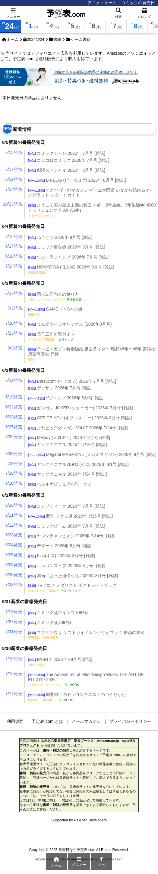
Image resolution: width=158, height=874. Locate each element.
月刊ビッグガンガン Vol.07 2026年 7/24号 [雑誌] (78, 427)
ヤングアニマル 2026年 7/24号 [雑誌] (67, 474)
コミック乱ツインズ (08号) (58, 612)
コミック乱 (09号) (49, 622)
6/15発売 (13, 152)
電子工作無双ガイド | (51, 337)
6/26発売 (13, 436)
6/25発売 (13, 426)
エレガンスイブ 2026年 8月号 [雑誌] (66, 565)
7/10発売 (13, 323)
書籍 (57, 39)
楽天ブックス (84, 740)
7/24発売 (13, 266)
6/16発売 (13, 236)
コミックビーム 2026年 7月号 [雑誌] (66, 526)
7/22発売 (13, 584)
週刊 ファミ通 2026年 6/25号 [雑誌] (70, 516)
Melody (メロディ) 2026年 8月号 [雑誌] (69, 437)
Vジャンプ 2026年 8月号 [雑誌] (66, 397)
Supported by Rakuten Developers (78, 820)
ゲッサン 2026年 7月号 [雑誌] (60, 387)
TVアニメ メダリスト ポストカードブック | (72, 588)
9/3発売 (15, 348)
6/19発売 (13, 179)
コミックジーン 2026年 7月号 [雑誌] (66, 153)
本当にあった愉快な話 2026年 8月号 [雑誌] (73, 575)
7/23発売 (13, 333)
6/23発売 (13, 416)
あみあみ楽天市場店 (56, 740)
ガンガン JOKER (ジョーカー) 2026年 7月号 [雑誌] (80, 407)
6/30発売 (13, 453)
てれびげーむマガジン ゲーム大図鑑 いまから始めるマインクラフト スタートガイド (91, 193)
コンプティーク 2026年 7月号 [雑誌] (66, 506)
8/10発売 (13, 483)
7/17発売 (13, 693)
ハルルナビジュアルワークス (60, 484)
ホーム (12, 39)
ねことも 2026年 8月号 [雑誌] (60, 237)
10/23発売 (12, 204)
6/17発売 (13, 169)
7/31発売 (13, 631)
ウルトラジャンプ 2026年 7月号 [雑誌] (68, 257)
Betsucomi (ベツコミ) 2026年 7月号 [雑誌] (72, 381)
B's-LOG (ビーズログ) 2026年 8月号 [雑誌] (77, 180)
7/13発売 (13, 611)
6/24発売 (13, 544)
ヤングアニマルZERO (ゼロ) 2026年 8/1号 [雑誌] (78, 464)
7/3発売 (15, 308)
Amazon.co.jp (108, 740)
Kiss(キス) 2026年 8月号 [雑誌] (61, 555)
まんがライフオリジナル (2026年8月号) (70, 324)
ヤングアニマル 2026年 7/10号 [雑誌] (67, 444)
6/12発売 (13, 380)
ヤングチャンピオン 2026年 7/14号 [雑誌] (71, 535)
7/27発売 (13, 621)
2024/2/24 (35, 39)
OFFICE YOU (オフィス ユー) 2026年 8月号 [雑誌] (80, 417)
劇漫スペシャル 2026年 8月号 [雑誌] (66, 170)
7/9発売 (15, 463)
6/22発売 (13, 407)
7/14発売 (13, 189)
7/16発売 (13, 673)
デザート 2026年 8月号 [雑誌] (60, 545)
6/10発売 (13, 505)
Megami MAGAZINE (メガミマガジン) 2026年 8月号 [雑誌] (92, 454)
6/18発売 (13, 256)
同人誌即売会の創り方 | (55, 297)
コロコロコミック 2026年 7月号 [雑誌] (68, 160)
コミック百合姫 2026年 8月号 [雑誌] (66, 247)
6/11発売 (13, 515)
